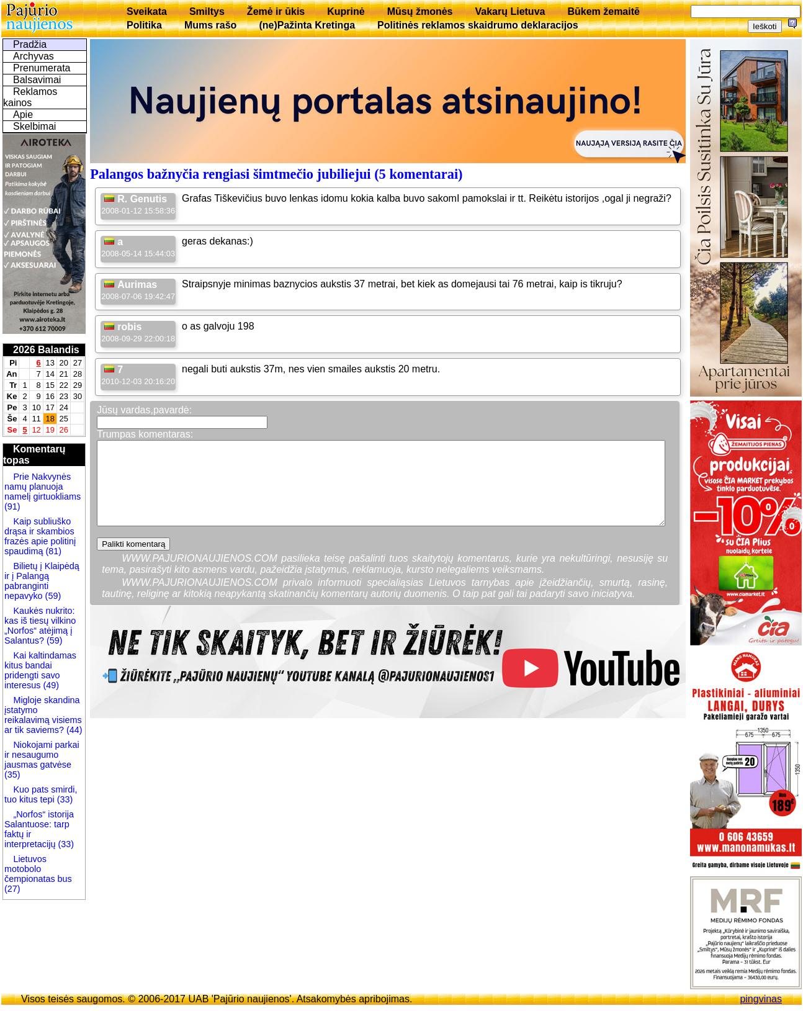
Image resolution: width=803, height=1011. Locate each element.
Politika (144, 25)
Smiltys (207, 11)
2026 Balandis (46, 349)
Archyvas (33, 56)
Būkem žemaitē (603, 11)
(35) (12, 775)
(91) (12, 506)
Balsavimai (37, 79)
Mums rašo (210, 25)
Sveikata (147, 11)
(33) (64, 799)
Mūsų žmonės (420, 11)
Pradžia (30, 44)
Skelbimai (34, 126)
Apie (23, 114)
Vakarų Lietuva (510, 11)
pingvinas (761, 999)
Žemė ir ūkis (276, 11)
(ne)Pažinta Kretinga (307, 25)
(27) (12, 889)
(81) (52, 551)
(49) (49, 685)
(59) (52, 596)
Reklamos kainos (30, 97)
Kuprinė (345, 11)
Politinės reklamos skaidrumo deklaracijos (477, 25)
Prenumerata (42, 68)
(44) (73, 730)
